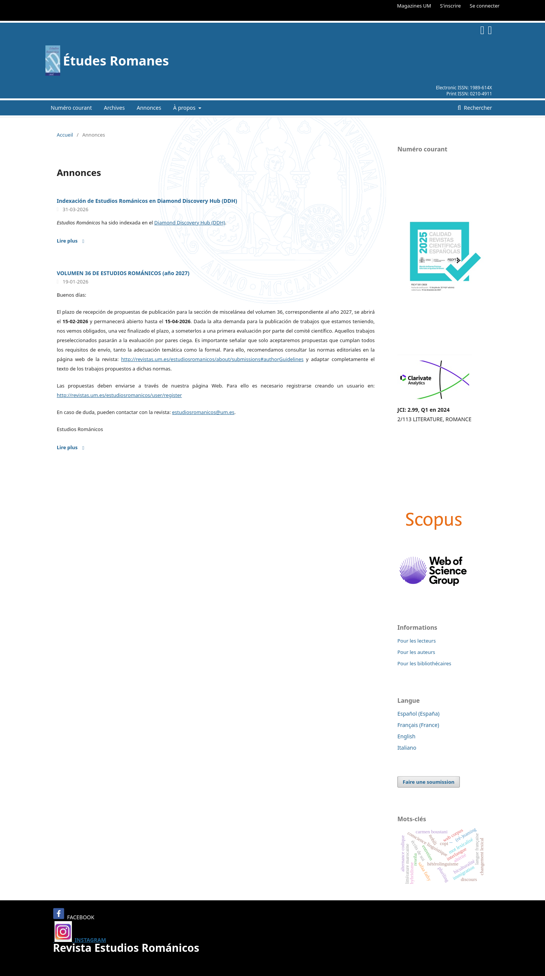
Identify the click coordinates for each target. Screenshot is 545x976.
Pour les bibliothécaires (424, 663)
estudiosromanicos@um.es (203, 412)
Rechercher (477, 107)
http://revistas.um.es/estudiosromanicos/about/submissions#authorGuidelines (212, 359)
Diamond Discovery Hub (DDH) (189, 222)
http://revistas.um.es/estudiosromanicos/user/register (119, 395)
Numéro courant (71, 107)
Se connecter (485, 5)
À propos (185, 107)
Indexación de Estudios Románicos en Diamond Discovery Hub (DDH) (147, 200)
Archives (114, 107)
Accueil (65, 134)
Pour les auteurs (416, 652)
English (406, 736)
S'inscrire (450, 5)
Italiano (406, 747)
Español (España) (418, 713)
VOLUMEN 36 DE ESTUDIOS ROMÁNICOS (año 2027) (123, 273)
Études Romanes (116, 60)
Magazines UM (414, 5)
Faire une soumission (429, 781)
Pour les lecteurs (416, 640)
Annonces (149, 107)
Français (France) (418, 724)
